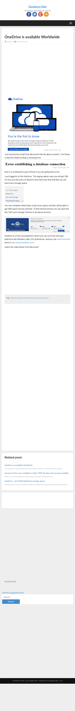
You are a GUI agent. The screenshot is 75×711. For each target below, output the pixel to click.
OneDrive (20, 298)
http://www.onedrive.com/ (22, 242)
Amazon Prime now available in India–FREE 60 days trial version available (37, 473)
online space (44, 298)
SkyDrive (13, 298)
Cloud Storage (35, 298)
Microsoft (23, 42)
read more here (63, 239)
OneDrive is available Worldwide (19, 465)
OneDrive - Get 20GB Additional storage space (25, 481)
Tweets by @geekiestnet (13, 593)
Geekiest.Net (37, 7)
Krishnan (10, 42)
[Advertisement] (25, 70)
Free (17, 42)
